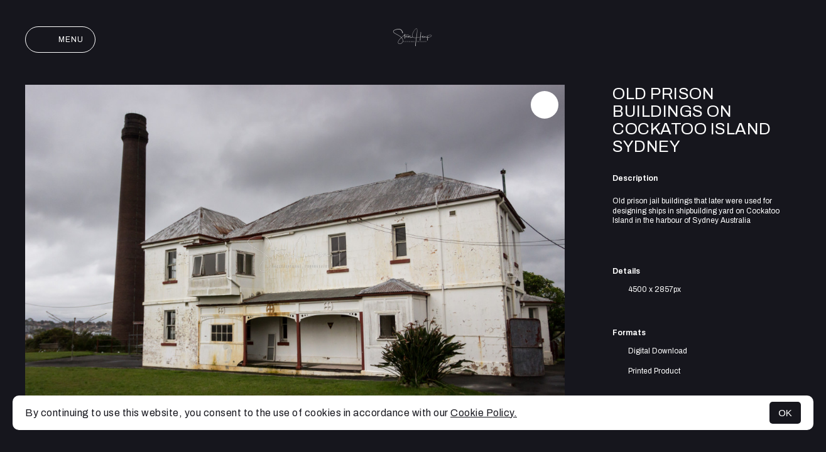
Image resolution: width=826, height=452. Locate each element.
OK (785, 412)
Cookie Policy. (483, 412)
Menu (60, 39)
